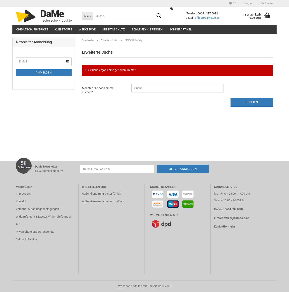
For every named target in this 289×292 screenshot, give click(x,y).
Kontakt (21, 201)
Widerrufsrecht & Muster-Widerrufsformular (44, 216)
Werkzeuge (87, 29)
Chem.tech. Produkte (32, 29)
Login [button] (247, 3)
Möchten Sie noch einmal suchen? (98, 90)
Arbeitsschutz (113, 29)
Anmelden (44, 72)
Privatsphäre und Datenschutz (35, 231)
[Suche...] (87, 16)
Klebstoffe (63, 29)
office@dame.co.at (207, 17)
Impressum (23, 193)
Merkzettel (266, 3)
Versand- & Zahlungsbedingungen (37, 209)
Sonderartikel (180, 29)
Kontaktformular (224, 226)
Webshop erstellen (130, 286)
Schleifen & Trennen (147, 29)
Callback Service (26, 239)
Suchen (252, 102)
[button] (232, 3)
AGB (18, 224)
